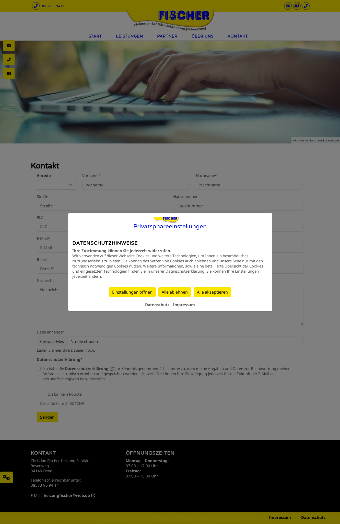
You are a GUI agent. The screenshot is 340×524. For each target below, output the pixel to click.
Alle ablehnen (175, 292)
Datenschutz (157, 304)
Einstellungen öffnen (132, 292)
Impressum (184, 304)
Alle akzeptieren (212, 292)
